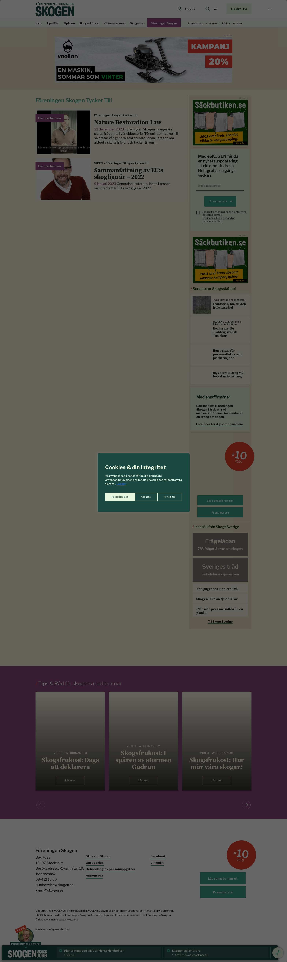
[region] (143, 481)
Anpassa (115, 495)
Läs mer (121, 483)
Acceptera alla (167, 495)
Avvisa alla (140, 495)
